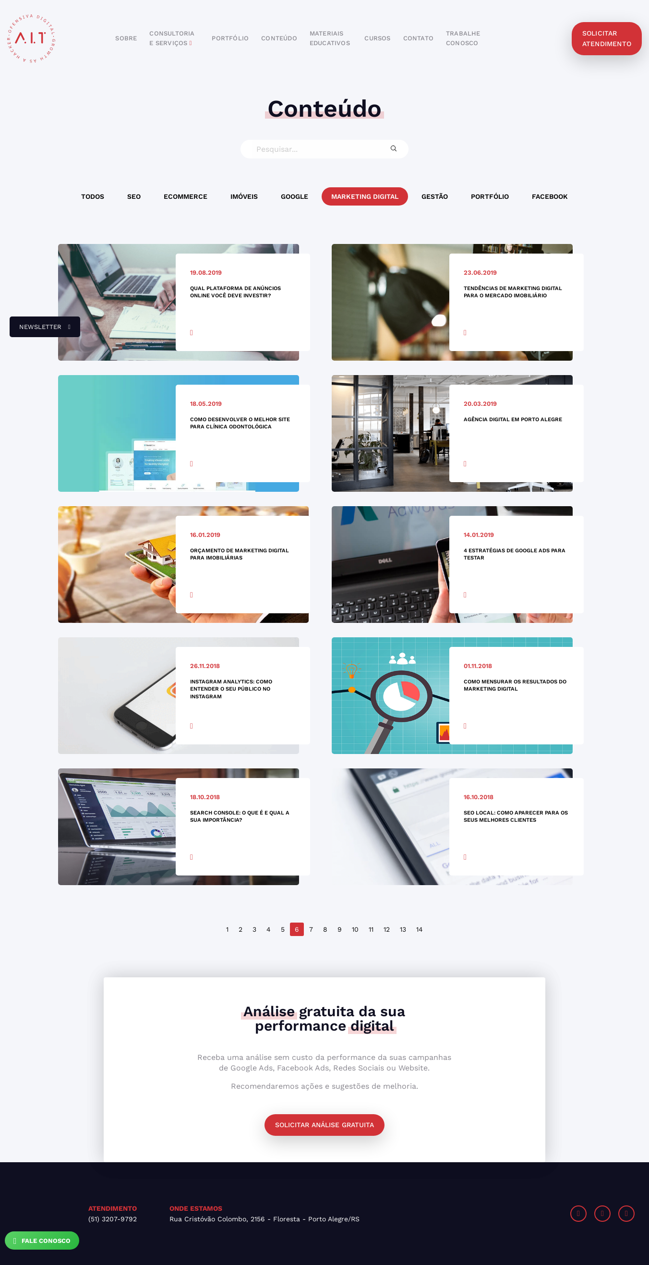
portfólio (230, 38)
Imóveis (244, 196)
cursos (377, 38)
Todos (92, 196)
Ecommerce (185, 196)
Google (294, 196)
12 (387, 929)
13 (403, 929)
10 (355, 929)
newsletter (40, 330)
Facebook (550, 196)
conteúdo (279, 38)
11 (371, 929)
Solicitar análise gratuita (324, 1125)
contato (418, 38)
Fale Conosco (42, 1241)
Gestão (434, 196)
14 (419, 929)
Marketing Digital (364, 196)
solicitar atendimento (606, 38)
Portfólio (490, 196)
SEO (134, 196)
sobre (126, 38)
